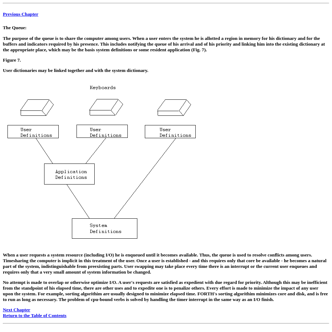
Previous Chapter (20, 14)
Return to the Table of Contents (35, 315)
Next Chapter (16, 309)
